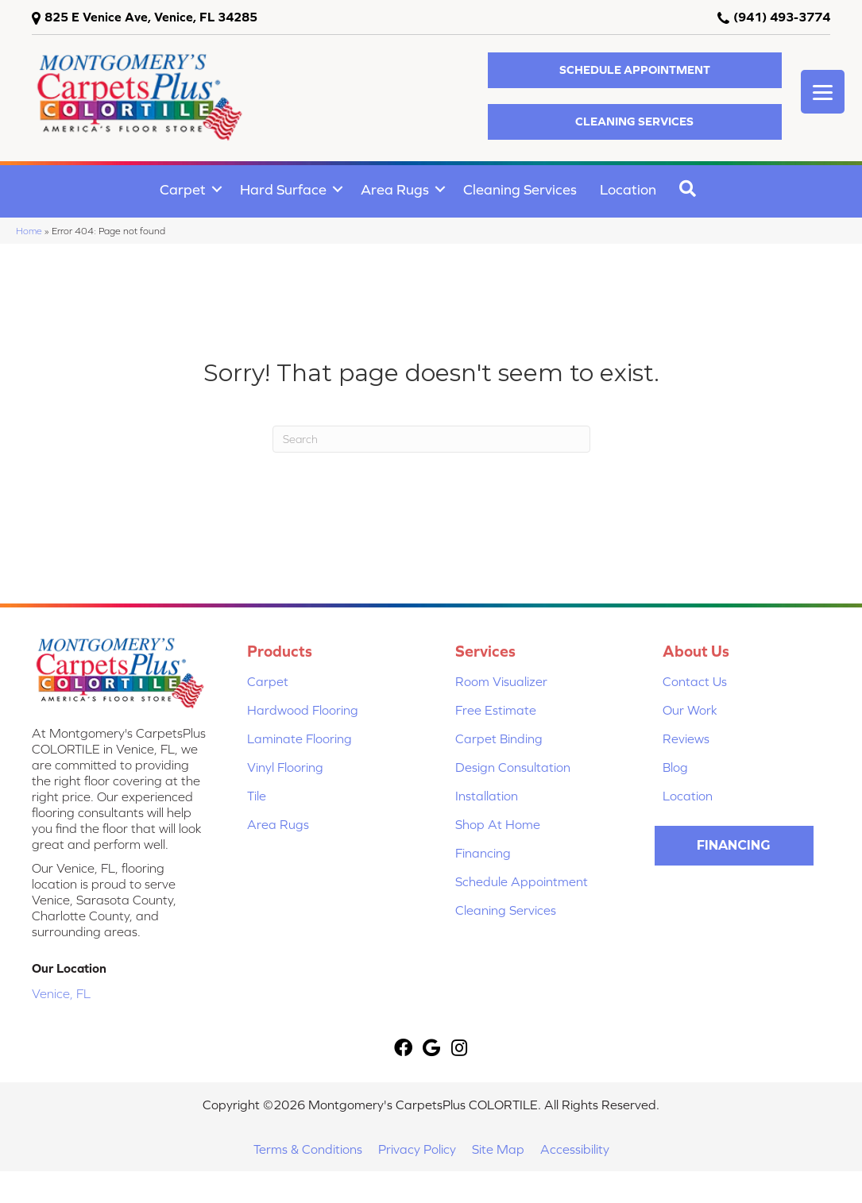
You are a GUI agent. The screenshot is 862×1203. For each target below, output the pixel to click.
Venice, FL (61, 993)
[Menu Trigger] (823, 92)
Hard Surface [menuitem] (283, 189)
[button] (635, 70)
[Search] (431, 439)
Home (29, 231)
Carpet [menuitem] (183, 189)
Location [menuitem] (628, 189)
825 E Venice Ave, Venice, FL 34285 (150, 17)
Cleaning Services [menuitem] (520, 189)
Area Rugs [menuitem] (395, 189)
